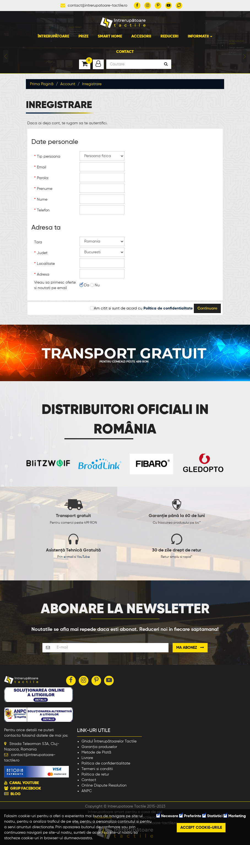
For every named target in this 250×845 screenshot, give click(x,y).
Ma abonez (190, 647)
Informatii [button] (200, 36)
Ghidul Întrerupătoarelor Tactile (109, 741)
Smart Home (110, 36)
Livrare (87, 758)
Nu (95, 285)
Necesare (167, 816)
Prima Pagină (41, 84)
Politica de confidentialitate (105, 763)
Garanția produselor (99, 747)
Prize (83, 36)
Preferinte (190, 816)
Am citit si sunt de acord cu (141, 308)
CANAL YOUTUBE (24, 783)
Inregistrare (92, 84)
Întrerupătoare (53, 36)
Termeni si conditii (97, 769)
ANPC (86, 791)
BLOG (15, 794)
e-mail (68, 557)
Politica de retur (95, 774)
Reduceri (169, 36)
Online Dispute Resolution (104, 785)
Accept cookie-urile (201, 828)
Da (84, 285)
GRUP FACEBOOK (25, 788)
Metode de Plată (96, 752)
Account (67, 84)
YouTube (83, 557)
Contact (125, 52)
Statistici (212, 816)
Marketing (235, 816)
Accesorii (141, 36)
